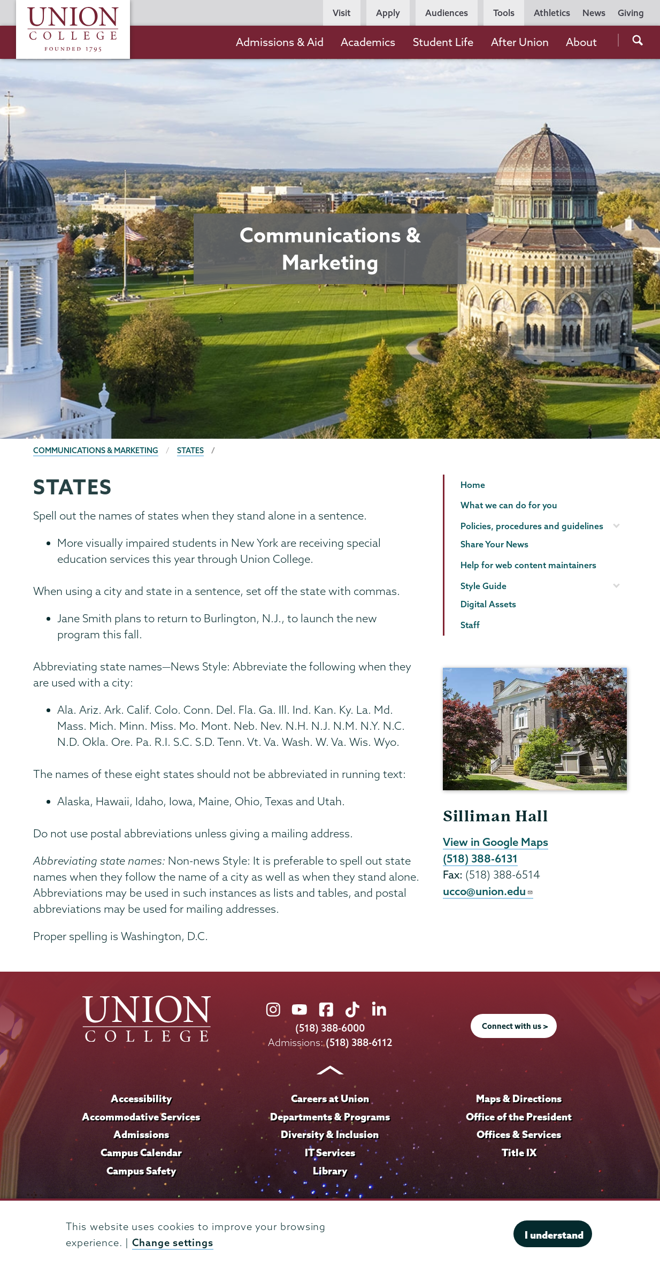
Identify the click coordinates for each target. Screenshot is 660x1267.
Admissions (141, 1134)
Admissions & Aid (280, 42)
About (581, 42)
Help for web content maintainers (528, 565)
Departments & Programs (330, 1116)
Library (330, 1170)
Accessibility (141, 1098)
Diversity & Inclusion (330, 1134)
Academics (368, 42)
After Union (520, 42)
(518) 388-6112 (359, 1042)
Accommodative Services (141, 1116)
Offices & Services (519, 1134)
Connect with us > (515, 1026)
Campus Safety (141, 1170)
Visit (342, 12)
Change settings (172, 1243)
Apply (388, 12)
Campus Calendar (141, 1152)
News (593, 12)
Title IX (519, 1152)
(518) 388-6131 (480, 858)
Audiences (446, 12)
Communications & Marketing (95, 450)
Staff (470, 625)
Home (473, 484)
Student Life (443, 42)
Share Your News (494, 544)
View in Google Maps (495, 842)
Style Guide (483, 586)
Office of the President (519, 1116)
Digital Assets (488, 604)
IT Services (330, 1152)
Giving (631, 12)
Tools (504, 12)
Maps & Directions (519, 1098)
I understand (554, 1234)
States (190, 450)
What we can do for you (509, 505)
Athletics (552, 12)
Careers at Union (330, 1098)
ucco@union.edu (488, 891)
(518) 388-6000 (330, 1028)
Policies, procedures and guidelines (532, 526)
